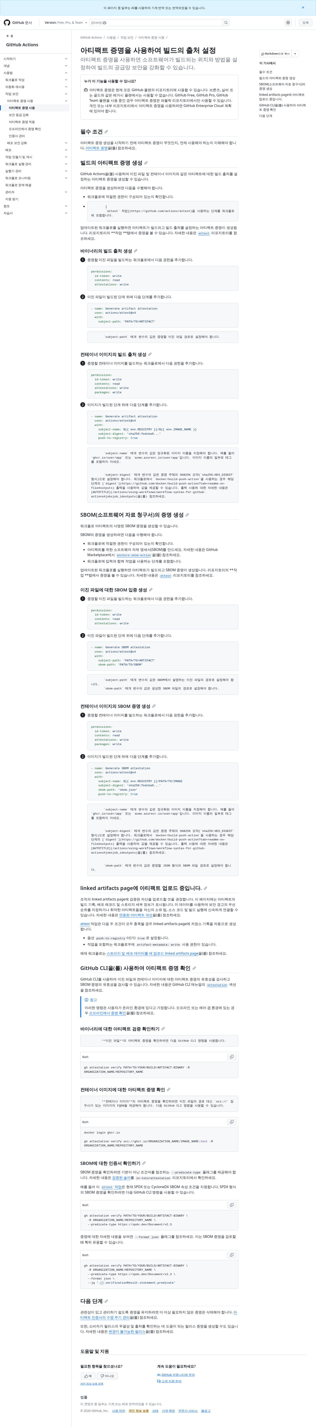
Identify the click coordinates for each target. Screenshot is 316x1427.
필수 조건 (94, 131)
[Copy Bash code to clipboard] (231, 1057)
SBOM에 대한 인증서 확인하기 (113, 1163)
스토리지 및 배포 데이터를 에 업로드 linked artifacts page (152, 953)
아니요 (107, 1376)
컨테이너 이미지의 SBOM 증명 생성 (118, 706)
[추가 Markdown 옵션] (295, 53)
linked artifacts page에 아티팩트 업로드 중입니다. (143, 887)
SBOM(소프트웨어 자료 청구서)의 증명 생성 (134, 514)
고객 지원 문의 (169, 1381)
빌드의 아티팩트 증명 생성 (114, 162)
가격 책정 (168, 1411)
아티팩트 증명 (97, 148)
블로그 (205, 1411)
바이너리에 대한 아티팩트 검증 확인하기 (122, 1029)
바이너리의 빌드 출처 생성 (108, 251)
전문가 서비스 (188, 1411)
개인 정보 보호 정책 (91, 1384)
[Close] (303, 7)
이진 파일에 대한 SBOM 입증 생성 (116, 590)
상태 (155, 1411)
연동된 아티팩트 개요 (136, 915)
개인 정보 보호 (139, 1411)
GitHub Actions (22, 45)
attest (85, 923)
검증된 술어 (121, 1177)
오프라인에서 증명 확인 (107, 1013)
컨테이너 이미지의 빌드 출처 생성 (116, 354)
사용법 (111, 37)
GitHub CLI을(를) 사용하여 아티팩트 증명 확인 (138, 967)
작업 (111, 1186)
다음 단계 (94, 1300)
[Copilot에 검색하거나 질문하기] (159, 22)
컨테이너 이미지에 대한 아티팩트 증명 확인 (125, 1089)
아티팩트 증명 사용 (151, 37)
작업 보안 (127, 37)
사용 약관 (118, 1411)
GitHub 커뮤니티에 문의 (176, 1375)
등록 (306, 22)
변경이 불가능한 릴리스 (127, 1331)
